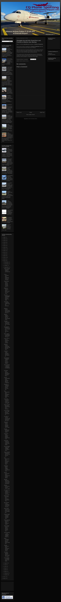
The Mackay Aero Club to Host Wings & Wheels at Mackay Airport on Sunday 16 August (7, 220)
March (5, 571)
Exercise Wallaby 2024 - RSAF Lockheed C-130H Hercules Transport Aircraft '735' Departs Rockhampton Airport (7, 195)
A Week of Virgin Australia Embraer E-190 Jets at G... (6, 354)
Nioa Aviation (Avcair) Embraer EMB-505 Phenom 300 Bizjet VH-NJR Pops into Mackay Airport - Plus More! (7, 186)
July (5, 564)
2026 (4, 237)
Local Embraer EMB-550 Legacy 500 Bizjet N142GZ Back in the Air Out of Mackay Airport (7, 178)
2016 (4, 253)
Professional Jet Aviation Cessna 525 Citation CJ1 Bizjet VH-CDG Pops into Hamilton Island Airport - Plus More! (7, 162)
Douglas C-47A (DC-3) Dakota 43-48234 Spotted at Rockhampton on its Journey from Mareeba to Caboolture (7, 99)
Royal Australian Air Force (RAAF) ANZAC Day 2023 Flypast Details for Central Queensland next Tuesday (7, 127)
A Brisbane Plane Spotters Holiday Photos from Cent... (7, 436)
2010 (4, 578)
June (5, 566)
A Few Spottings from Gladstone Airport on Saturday (6, 277)
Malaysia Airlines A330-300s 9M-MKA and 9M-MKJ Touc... (7, 347)
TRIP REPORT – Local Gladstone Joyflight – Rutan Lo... (7, 534)
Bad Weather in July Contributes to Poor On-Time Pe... (6, 504)
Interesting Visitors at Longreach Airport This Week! (6, 442)
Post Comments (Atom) (33, 118)
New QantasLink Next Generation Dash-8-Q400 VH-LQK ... (6, 394)
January (6, 574)
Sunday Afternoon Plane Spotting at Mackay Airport (6, 548)
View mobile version (30, 114)
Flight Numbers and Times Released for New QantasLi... (7, 406)
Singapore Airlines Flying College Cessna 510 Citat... (7, 468)
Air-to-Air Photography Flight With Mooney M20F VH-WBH (7, 297)
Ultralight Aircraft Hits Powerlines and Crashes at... (7, 323)
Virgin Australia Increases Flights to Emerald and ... (7, 270)
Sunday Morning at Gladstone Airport (6, 430)
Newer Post (19, 112)
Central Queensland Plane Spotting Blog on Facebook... (7, 380)
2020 (4, 247)
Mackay (24, 60)
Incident (20, 60)
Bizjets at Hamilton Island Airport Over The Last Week (7, 291)
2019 (4, 248)
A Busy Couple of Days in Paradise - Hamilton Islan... (7, 516)
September (6, 267)
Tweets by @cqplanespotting (51, 54)
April (5, 569)
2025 (4, 238)
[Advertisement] (30, 102)
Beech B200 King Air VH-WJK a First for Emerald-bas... (7, 510)
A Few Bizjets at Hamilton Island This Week (6, 559)
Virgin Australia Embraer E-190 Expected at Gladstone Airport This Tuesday (7, 213)
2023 (4, 242)
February (6, 573)
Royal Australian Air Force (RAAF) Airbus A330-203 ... (7, 541)
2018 (4, 250)
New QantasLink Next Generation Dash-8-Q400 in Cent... (6, 461)
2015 (4, 255)
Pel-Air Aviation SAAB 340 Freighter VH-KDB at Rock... (7, 448)
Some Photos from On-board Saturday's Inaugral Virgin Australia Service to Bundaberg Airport (7, 62)
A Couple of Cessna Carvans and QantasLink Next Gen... (7, 418)
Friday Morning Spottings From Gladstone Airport (7, 522)
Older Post (42, 112)
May (5, 568)
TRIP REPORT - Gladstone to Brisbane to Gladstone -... (7, 366)
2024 (4, 240)
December (6, 262)
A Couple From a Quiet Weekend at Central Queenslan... (7, 492)
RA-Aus (27, 60)
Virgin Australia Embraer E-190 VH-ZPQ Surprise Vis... (7, 454)
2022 (4, 243)
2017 (4, 252)
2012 (4, 260)
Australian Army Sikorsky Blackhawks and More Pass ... (7, 373)
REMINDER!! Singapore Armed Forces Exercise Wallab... (6, 361)
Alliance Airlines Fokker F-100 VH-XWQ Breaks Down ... (7, 317)
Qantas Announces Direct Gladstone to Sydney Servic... (7, 475)
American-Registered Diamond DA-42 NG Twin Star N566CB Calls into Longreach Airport (7, 91)
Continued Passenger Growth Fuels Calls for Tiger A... (7, 401)
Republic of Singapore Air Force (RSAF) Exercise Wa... (6, 387)
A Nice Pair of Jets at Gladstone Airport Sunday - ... (6, 340)
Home (30, 112)
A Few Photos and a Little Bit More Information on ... (6, 412)
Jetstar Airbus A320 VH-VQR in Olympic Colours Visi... (6, 528)
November (6, 263)
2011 (4, 576)
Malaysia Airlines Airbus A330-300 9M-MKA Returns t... (7, 310)
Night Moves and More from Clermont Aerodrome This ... (6, 498)
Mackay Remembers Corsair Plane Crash (7, 487)
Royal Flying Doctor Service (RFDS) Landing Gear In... (6, 284)
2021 (4, 245)
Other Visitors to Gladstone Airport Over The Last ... (7, 335)
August (5, 563)
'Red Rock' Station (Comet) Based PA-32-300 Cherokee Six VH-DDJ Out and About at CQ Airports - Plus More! (7, 170)
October (6, 265)
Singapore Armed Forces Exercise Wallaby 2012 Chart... (7, 425)
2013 (4, 259)
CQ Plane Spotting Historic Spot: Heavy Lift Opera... (7, 554)
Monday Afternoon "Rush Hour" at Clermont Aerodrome (7, 481)
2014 (4, 257)
